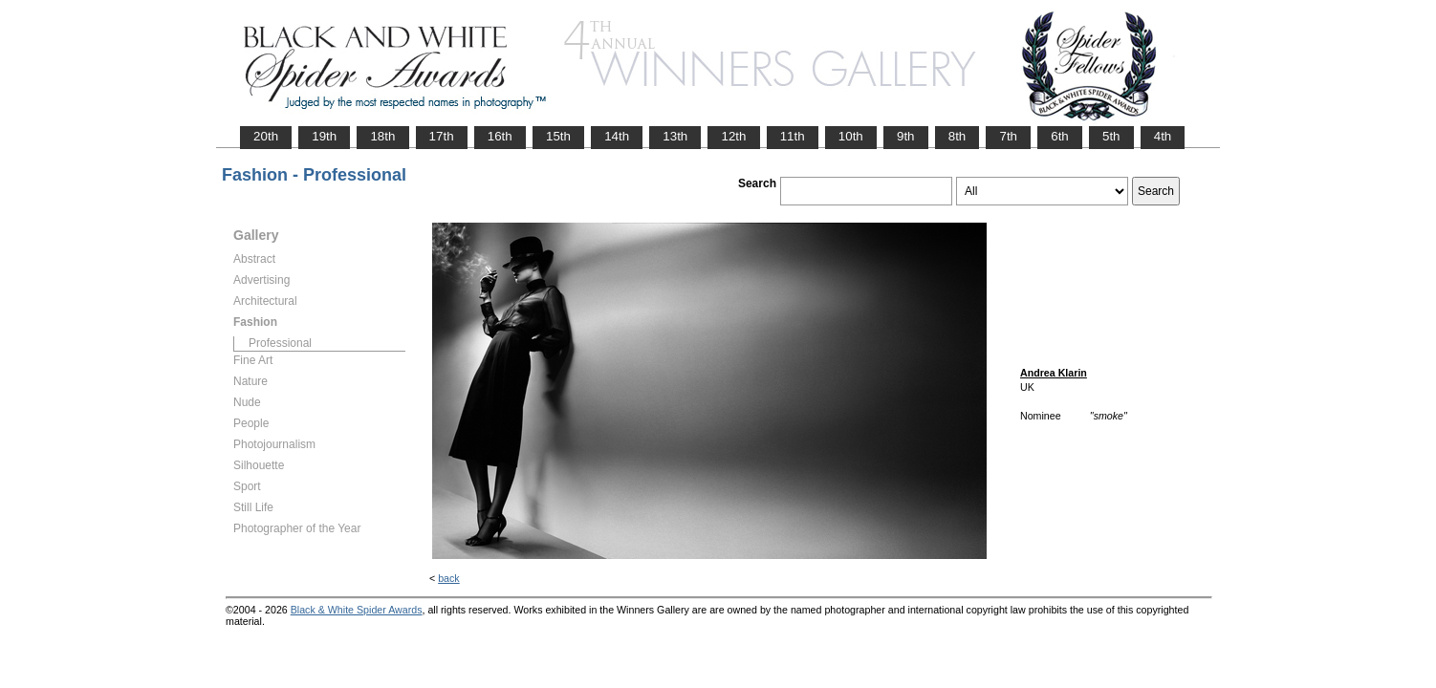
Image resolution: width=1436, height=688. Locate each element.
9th (905, 136)
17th (442, 136)
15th (558, 136)
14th (617, 136)
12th (733, 136)
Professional (280, 343)
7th (1008, 136)
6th (1059, 136)
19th (324, 136)
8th (957, 136)
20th (266, 136)
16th (500, 136)
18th (382, 136)
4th (1163, 136)
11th (793, 136)
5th (1111, 136)
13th (675, 136)
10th (851, 136)
